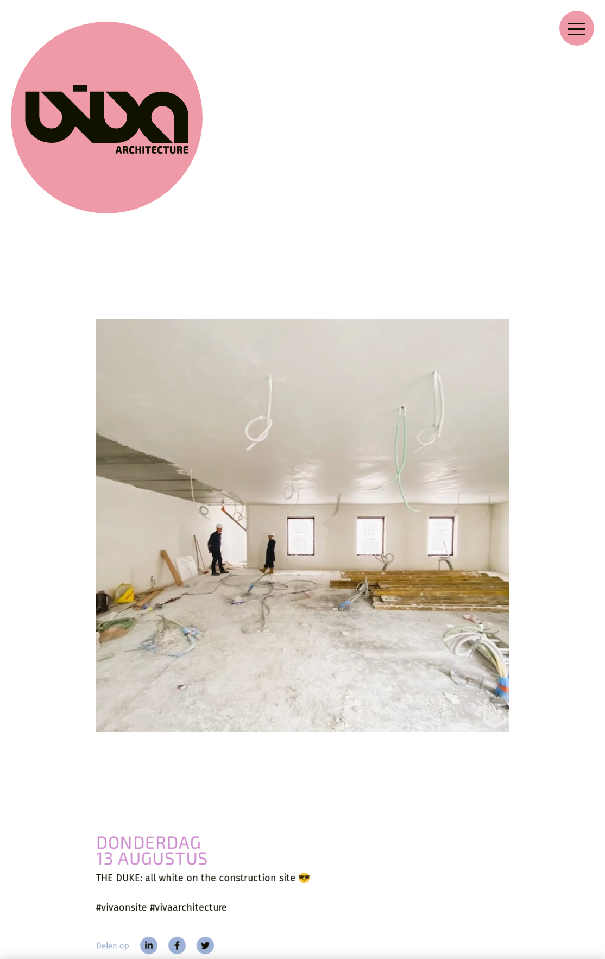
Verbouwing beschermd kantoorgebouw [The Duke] (175, 754)
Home (146, 877)
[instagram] (359, 900)
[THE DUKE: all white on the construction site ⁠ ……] (302, 371)
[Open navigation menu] (576, 28)
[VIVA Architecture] (50, 61)
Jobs (215, 898)
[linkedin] (135, 713)
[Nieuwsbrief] (504, 891)
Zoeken (290, 877)
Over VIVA (226, 877)
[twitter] (196, 713)
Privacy (290, 898)
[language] (578, 877)
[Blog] (141, 786)
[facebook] (165, 713)
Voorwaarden (300, 919)
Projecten (155, 898)
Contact (220, 919)
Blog (145, 918)
